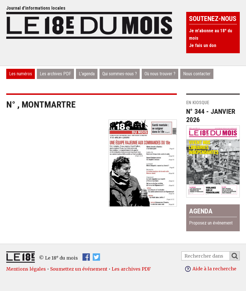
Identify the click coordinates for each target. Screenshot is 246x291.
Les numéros (20, 73)
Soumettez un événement (78, 269)
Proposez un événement (211, 223)
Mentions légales (26, 269)
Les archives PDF (55, 73)
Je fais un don (202, 45)
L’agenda (87, 73)
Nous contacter (197, 73)
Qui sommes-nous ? (119, 73)
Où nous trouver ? (160, 73)
